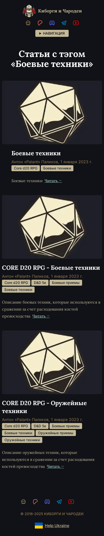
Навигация (54, 33)
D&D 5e (40, 282)
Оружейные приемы (55, 433)
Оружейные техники (22, 440)
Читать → (53, 180)
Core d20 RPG (25, 168)
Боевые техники (57, 168)
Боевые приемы (66, 282)
